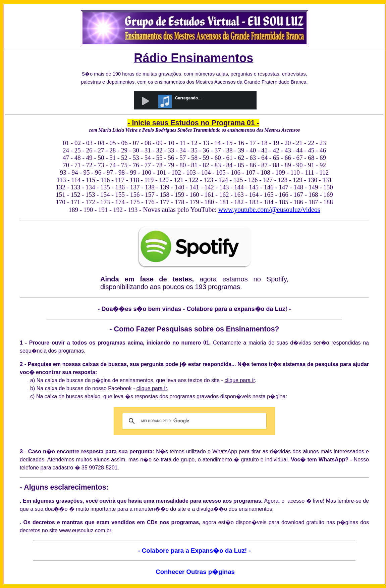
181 (224, 202)
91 (311, 165)
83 (218, 165)
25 (77, 150)
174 (120, 202)
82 (206, 165)
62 (241, 157)
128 (283, 179)
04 (101, 142)
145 (254, 187)
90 (299, 165)
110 (295, 172)
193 (133, 209)
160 (194, 194)
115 (90, 179)
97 (110, 172)
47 (66, 157)
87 (264, 165)
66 (288, 157)
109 (280, 172)
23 (323, 142)
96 (98, 172)
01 (66, 142)
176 (150, 202)
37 (218, 150)
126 (253, 179)
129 (297, 179)
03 (89, 142)
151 (60, 194)
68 (311, 157)
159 (179, 194)
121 (178, 179)
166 (283, 194)
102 (176, 172)
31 (148, 150)
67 (299, 157)
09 (159, 142)
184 (269, 202)
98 (121, 172)
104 (206, 172)
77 (148, 165)
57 (182, 157)
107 (251, 172)
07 (136, 142)
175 (135, 202)
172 (90, 202)
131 (327, 179)
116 (105, 179)
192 (118, 209)
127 (268, 179)
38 (229, 150)
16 (241, 142)
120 (164, 179)
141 (194, 187)
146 (269, 187)
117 (119, 179)
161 (209, 194)
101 (161, 172)
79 (171, 165)
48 (77, 157)
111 (309, 172)
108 (265, 172)
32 (159, 150)
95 (86, 172)
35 (194, 150)
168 (313, 194)
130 (312, 179)
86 (253, 165)
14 (217, 142)
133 (75, 187)
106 (236, 172)
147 (283, 187)
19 (276, 142)
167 (299, 194)
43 (288, 150)
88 (276, 165)
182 (239, 202)
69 (323, 157)
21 (299, 142)
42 (276, 150)
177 (165, 202)
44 (299, 150)
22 (314, 142)
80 (182, 165)
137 (135, 187)
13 (206, 142)
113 (61, 179)
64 (264, 157)
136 (120, 187)
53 (136, 157)
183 (254, 202)
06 (122, 142)
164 (254, 194)
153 (90, 194)
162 (224, 194)
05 (113, 142)
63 (253, 157)
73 (101, 165)
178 (179, 202)
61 (229, 157)
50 (101, 157)
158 (165, 194)
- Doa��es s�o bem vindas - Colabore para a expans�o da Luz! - (194, 309)
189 (73, 209)
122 (194, 179)
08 (148, 142)
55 (159, 157)
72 (89, 165)
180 (209, 202)
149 (313, 187)
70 (66, 165)
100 (147, 172)
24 (66, 150)
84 (229, 165)
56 (171, 157)
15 (229, 142)
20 (287, 142)
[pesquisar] (193, 421)
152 (75, 194)
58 (194, 157)
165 (269, 194)
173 (105, 202)
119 (149, 179)
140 (179, 187)
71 (77, 165)
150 (328, 187)
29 (121, 150)
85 (241, 165)
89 (288, 165)
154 (105, 194)
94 (75, 172)
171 (75, 202)
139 (165, 187)
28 (112, 150)
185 (283, 202)
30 (136, 150)
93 (63, 172)
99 (133, 172)
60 (218, 157)
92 (323, 165)
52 (124, 157)
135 (105, 187)
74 (112, 165)
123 (208, 179)
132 (60, 187)
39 (241, 150)
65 (276, 157)
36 (206, 150)
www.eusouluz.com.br (85, 530)
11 (180, 142)
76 (136, 165)
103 (191, 172)
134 (90, 187)
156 (135, 194)
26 (89, 150)
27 (101, 150)
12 (194, 142)
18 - (267, 142)
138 (150, 187)
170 (60, 202)
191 (103, 209)
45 (311, 150)
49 (89, 157)
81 (194, 165)
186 (299, 202)
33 (171, 150)
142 (209, 187)
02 (77, 142)
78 (159, 165)
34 (182, 150)
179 (194, 202)
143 (224, 187)
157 (150, 194)
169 (328, 194)
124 (223, 179)
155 (120, 194)
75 (124, 165)
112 (324, 172)
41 (264, 150)
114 (75, 179)
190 (89, 209)
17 (253, 142)
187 (313, 202)
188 (328, 202)
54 (148, 157)
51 (112, 157)
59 (206, 157)
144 (239, 187)
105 (221, 172)
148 (299, 187)
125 (238, 179)
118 (134, 179)
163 (239, 194)
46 (323, 150)
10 (171, 142)
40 (253, 150)
